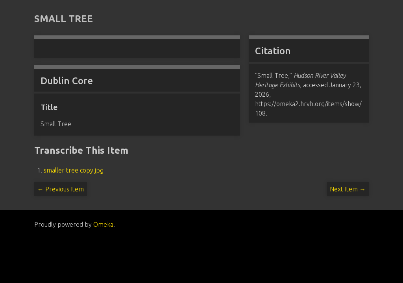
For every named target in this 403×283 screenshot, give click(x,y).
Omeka (103, 224)
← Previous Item (60, 189)
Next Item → (348, 189)
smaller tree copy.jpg (74, 170)
